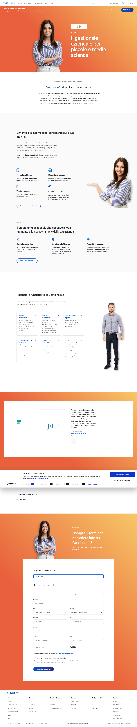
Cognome (72, 590)
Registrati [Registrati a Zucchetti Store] (116, 704)
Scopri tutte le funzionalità (28, 206)
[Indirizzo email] (87, 640)
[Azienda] (68, 603)
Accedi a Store (131, 3)
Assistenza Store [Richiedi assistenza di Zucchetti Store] (117, 708)
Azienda (35, 599)
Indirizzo (35, 617)
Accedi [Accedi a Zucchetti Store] (115, 701)
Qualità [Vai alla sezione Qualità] (52, 701)
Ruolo (35, 608)
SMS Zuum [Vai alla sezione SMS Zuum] (95, 708)
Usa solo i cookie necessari (122, 720)
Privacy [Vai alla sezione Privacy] (31, 701)
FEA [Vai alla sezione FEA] (93, 704)
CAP (71, 627)
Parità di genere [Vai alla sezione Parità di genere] (75, 701)
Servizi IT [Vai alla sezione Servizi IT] (94, 701)
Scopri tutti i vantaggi (27, 261)
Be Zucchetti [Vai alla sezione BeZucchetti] (11, 708)
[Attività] (87, 612)
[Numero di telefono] (50, 640)
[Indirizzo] (50, 622)
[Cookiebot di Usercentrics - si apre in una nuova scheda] (11, 723)
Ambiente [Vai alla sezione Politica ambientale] (73, 704)
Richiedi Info (127, 10)
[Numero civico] (87, 622)
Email (71, 636)
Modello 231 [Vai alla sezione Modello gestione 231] (32, 708)
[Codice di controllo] (50, 647)
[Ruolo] (50, 612)
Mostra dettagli (93, 723)
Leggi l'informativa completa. (40, 718)
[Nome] (50, 594)
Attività (72, 608)
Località (35, 627)
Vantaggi (114, 10)
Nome (35, 590)
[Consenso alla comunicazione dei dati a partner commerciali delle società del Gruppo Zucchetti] (34, 661)
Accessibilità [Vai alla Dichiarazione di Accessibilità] (74, 708)
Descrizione (96, 10)
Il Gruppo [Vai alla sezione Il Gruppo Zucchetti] (10, 701)
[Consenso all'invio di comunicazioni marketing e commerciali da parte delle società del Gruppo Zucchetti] (34, 657)
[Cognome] (87, 594)
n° (70, 617)
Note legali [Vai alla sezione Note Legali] (32, 704)
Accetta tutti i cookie (122, 714)
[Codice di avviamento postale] (87, 631)
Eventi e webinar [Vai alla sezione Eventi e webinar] (12, 704)
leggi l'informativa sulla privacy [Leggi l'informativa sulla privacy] (64, 653)
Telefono (36, 636)
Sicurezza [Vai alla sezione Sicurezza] (52, 704)
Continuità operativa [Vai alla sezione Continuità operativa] (55, 708)
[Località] (50, 631)
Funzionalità (105, 10)
